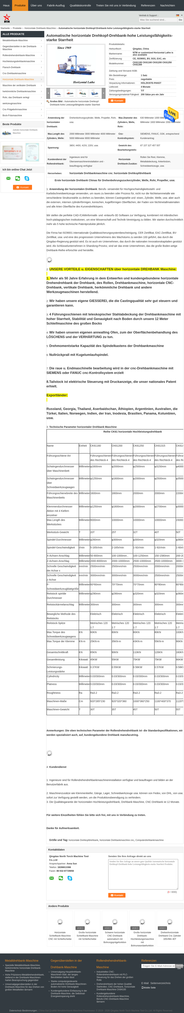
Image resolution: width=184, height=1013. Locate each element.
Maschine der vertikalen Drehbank (19, 85)
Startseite (5, 28)
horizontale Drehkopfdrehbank (83, 840)
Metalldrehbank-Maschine (15, 40)
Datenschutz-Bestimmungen (23, 1010)
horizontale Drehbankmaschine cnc (117, 840)
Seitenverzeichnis (160, 983)
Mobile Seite (148, 987)
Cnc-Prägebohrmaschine (15, 109)
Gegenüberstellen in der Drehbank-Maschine (20, 48)
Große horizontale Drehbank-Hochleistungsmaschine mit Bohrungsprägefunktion (142, 939)
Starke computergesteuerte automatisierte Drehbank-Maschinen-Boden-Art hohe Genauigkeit (69, 984)
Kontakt (118, 100)
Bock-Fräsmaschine (12, 115)
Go (180, 19)
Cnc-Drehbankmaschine (14, 73)
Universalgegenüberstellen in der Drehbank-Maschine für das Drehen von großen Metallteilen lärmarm (24, 987)
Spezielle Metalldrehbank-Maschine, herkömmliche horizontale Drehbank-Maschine (23, 968)
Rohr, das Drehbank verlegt (16, 97)
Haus (6, 5)
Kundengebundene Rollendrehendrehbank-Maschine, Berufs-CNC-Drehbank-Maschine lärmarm (113, 997)
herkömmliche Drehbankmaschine (19, 91)
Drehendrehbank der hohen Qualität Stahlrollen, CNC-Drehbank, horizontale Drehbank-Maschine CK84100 (116, 987)
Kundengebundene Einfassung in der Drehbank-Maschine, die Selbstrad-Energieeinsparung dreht (69, 994)
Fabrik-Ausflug (56, 5)
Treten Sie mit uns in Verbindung (116, 5)
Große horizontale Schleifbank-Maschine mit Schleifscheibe (87, 935)
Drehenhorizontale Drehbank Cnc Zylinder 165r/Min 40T (170, 935)
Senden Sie (179, 966)
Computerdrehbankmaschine (149, 840)
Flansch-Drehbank (11, 67)
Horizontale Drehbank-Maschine (40, 28)
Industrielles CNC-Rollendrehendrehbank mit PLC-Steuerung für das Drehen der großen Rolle (115, 976)
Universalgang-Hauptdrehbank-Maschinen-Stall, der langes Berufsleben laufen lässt (66, 975)
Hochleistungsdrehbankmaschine (19, 61)
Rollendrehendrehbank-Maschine (19, 55)
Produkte (20, 5)
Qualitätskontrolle (80, 5)
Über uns (36, 5)
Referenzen (148, 5)
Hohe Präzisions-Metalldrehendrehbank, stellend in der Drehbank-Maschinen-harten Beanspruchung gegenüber (24, 977)
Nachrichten (167, 5)
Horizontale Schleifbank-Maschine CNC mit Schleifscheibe (60, 935)
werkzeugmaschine (12, 103)
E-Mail (145, 983)
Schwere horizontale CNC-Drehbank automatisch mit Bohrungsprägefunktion (115, 937)
